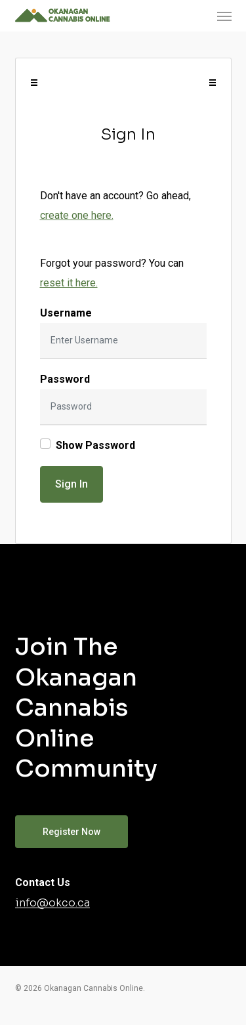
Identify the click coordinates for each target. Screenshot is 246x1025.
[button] (224, 15)
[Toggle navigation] (34, 83)
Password (65, 379)
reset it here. (69, 283)
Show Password (95, 445)
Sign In (71, 484)
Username (66, 313)
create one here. (76, 215)
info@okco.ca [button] (52, 903)
